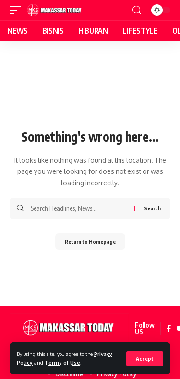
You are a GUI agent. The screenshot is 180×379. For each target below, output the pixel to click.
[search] (137, 10)
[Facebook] (169, 329)
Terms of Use (62, 362)
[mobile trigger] (18, 10)
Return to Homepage (90, 241)
